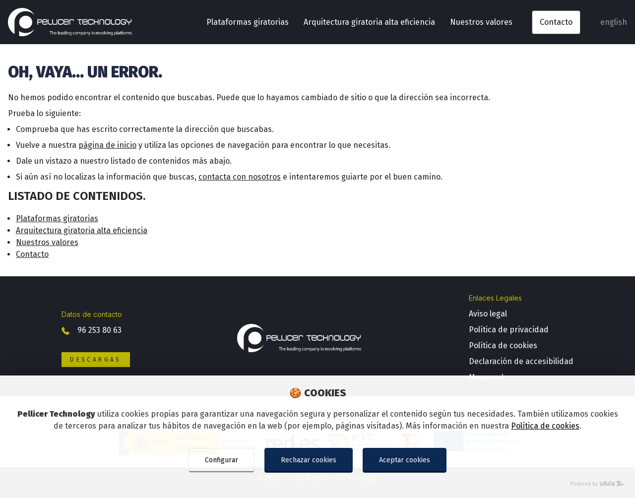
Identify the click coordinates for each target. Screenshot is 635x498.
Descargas (96, 359)
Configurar (221, 460)
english (613, 22)
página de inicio (107, 145)
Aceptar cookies (404, 460)
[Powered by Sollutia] (317, 484)
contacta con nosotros (239, 177)
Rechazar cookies (308, 460)
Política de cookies (545, 426)
